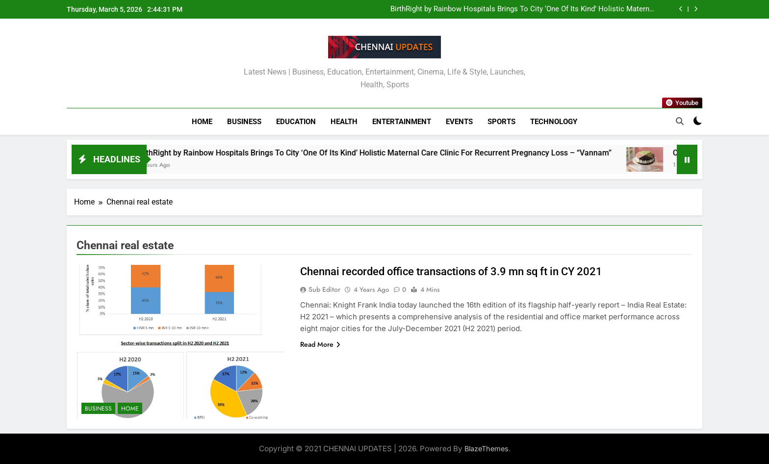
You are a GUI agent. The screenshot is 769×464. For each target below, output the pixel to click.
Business (244, 121)
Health (344, 121)
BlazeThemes (486, 448)
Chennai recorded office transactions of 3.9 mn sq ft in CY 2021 (451, 271)
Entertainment (401, 121)
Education (296, 121)
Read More (320, 344)
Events (459, 121)
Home (202, 121)
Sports (501, 121)
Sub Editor (324, 289)
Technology (553, 121)
